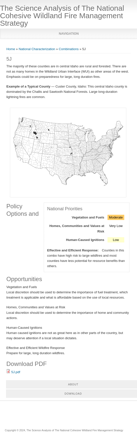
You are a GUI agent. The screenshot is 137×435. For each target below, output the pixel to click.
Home (10, 49)
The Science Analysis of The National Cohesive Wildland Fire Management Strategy (62, 15)
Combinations (69, 49)
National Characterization (37, 49)
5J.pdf (15, 372)
